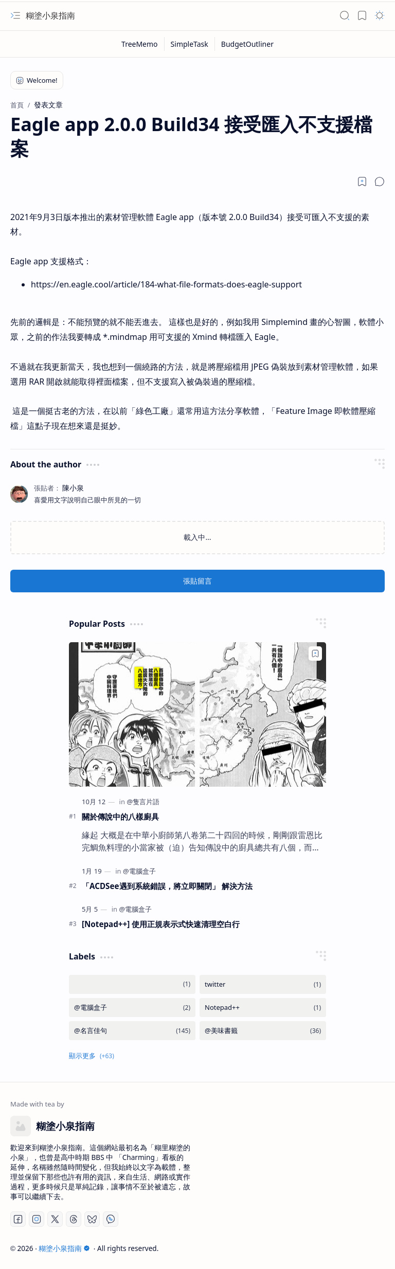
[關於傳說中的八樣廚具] (197, 714)
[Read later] (362, 181)
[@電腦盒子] (139, 871)
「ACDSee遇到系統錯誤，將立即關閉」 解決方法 (167, 886)
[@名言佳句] (132, 1030)
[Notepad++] (263, 1007)
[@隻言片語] (143, 801)
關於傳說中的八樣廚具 (120, 816)
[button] (15, 15)
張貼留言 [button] (197, 581)
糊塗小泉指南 (50, 15)
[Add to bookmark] (315, 653)
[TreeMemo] (140, 44)
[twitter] (263, 984)
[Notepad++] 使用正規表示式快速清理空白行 (161, 924)
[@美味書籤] (263, 1030)
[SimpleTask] (190, 44)
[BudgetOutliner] (247, 44)
